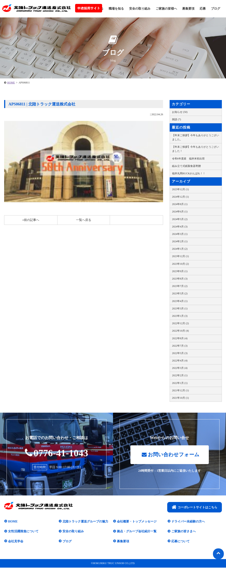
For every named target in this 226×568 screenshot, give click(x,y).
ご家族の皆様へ (166, 8)
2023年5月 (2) (179, 293)
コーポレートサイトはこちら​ (194, 507)
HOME (11, 82)
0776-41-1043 (56, 453)
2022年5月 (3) (179, 353)
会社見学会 (15, 541)
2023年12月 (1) (180, 256)
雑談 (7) (176, 119)
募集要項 (188, 8)
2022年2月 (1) (179, 375)
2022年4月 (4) (179, 360)
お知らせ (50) (179, 112)
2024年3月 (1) (179, 234)
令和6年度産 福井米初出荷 (188, 158)
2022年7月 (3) (179, 345)
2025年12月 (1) (180, 189)
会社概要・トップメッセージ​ (136, 521)
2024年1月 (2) (179, 248)
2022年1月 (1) (179, 383)
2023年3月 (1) (179, 308)
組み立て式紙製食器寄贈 (186, 166)
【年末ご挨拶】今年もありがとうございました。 (195, 137)
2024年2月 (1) (179, 241)
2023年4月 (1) (179, 301)
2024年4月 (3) (179, 226)
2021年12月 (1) (180, 390)
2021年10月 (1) (180, 397)
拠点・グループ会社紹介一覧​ (136, 531)
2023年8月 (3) (179, 278)
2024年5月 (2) (179, 219)
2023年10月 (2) (180, 263)
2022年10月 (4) (180, 330)
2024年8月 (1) (179, 204)
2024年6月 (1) (179, 211)
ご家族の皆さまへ (183, 531)
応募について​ (180, 541)
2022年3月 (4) (179, 368)
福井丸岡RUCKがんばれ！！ (188, 173)
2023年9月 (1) (179, 271)
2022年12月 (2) (180, 323)
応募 (203, 8)
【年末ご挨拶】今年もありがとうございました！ (195, 149)
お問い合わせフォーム (171, 455)
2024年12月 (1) (180, 196)
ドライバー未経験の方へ (188, 521)
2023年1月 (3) (179, 315)
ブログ (215, 8)
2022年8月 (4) (179, 338)
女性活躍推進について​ (23, 531)
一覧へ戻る (83, 220)
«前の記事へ (30, 220)
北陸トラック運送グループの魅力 (85, 521)
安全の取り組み (139, 8)
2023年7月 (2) (179, 286)
